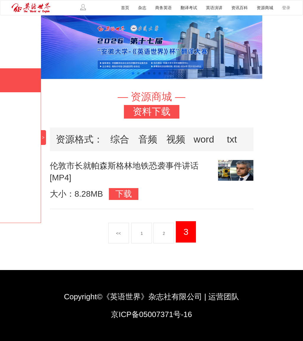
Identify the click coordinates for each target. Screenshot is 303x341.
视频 (175, 139)
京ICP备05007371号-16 (151, 314)
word (204, 139)
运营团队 (223, 296)
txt (232, 139)
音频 (147, 139)
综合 (119, 139)
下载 (123, 193)
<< (118, 233)
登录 (286, 7)
